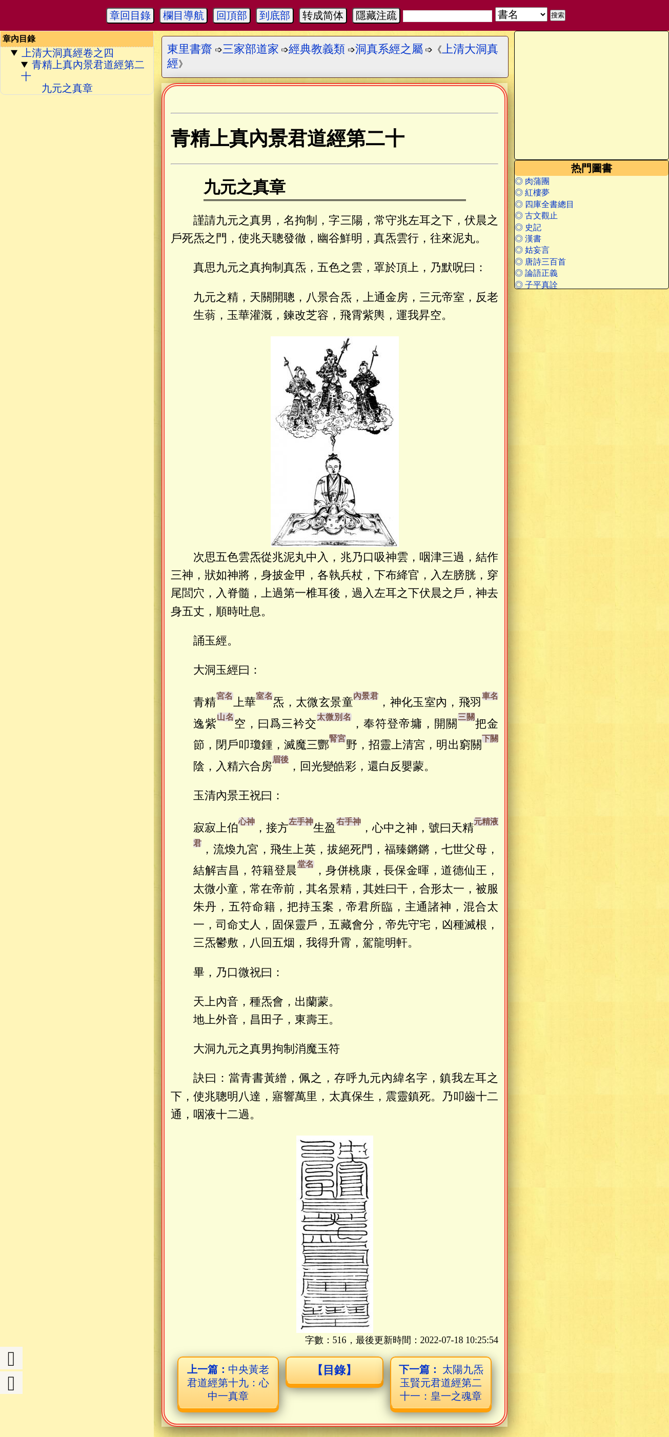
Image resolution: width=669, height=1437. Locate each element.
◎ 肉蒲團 (532, 181)
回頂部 (231, 15)
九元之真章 (67, 88)
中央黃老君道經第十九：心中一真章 (228, 1383)
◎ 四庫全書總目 (544, 204)
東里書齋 (189, 49)
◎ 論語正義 (536, 273)
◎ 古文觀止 (536, 215)
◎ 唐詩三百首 (540, 261)
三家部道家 (250, 49)
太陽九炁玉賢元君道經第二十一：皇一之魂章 (441, 1383)
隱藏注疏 (376, 15)
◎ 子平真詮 (536, 284)
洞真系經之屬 (389, 49)
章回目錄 (130, 15)
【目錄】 (334, 1370)
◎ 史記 (528, 227)
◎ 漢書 (528, 238)
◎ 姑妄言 (532, 250)
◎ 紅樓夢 (532, 192)
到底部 (274, 15)
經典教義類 (317, 49)
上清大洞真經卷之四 (68, 52)
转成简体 (322, 15)
